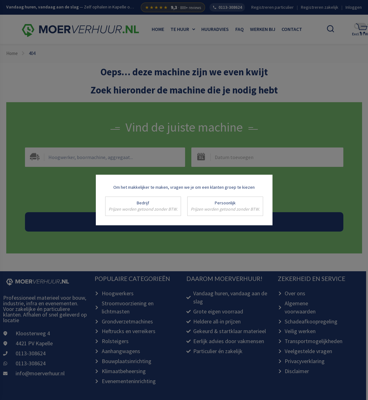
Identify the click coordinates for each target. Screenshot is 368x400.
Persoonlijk (225, 206)
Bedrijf (143, 206)
